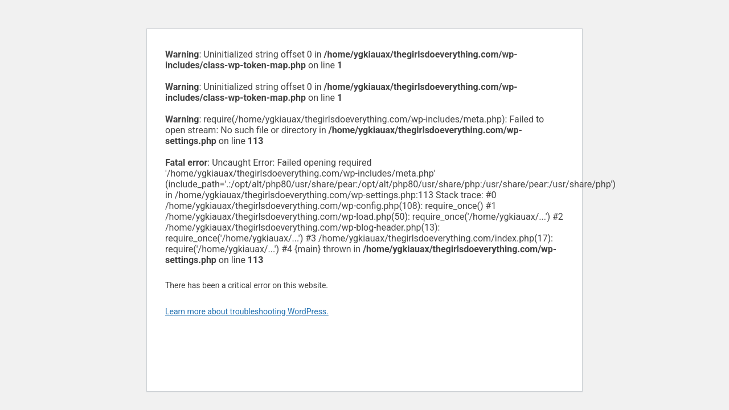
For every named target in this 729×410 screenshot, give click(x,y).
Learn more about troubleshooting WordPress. (247, 311)
